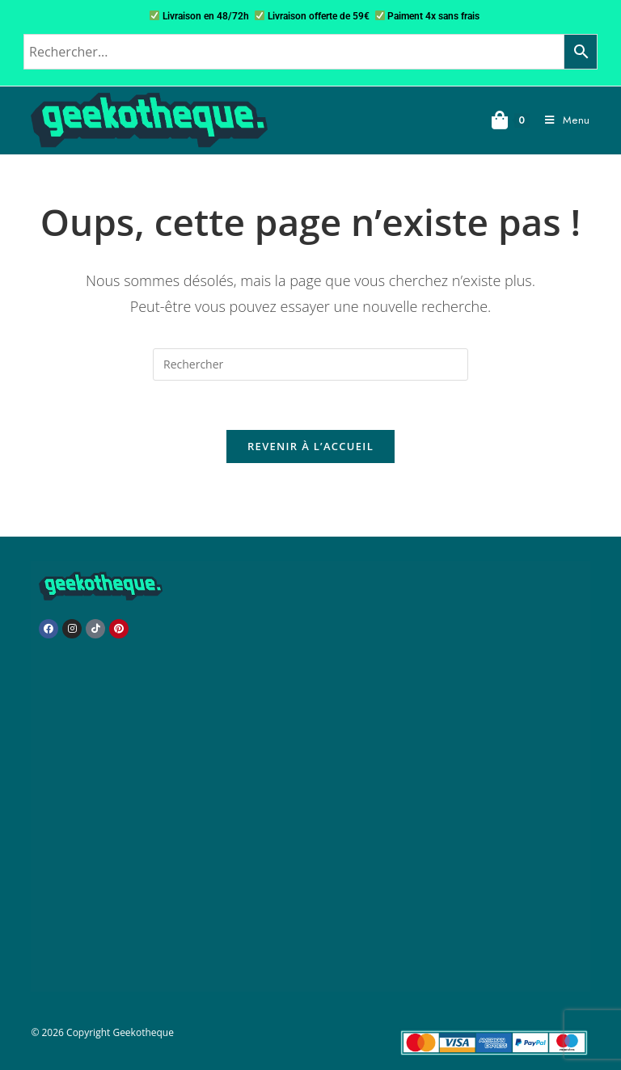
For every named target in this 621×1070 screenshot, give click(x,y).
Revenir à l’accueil (310, 446)
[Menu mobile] (561, 120)
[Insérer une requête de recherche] (310, 364)
